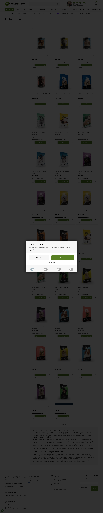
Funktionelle (59, 268)
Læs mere (31, 250)
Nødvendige (32, 268)
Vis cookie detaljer (51, 262)
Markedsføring (45, 268)
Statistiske (71, 268)
